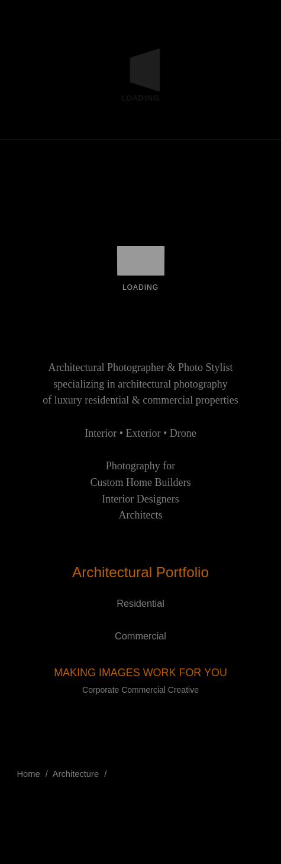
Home (28, 774)
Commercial (140, 636)
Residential (140, 603)
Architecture (76, 774)
